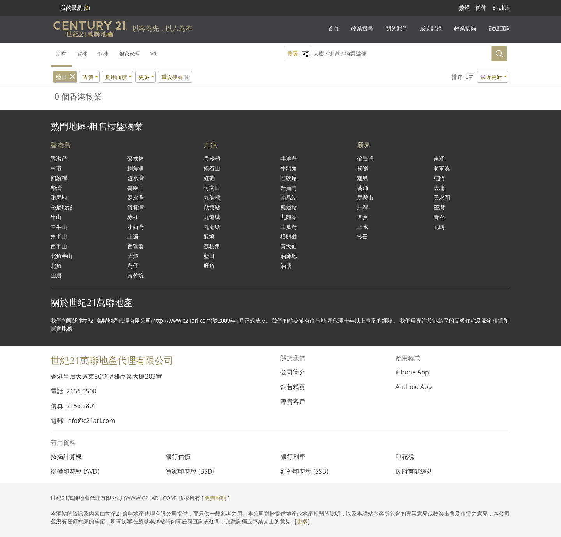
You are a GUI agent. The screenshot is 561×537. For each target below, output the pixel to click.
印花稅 (404, 456)
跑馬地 (59, 197)
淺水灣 (135, 178)
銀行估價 (178, 456)
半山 (56, 217)
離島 (362, 178)
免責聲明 (215, 498)
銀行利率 (292, 456)
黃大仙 (288, 246)
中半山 (59, 226)
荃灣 (439, 207)
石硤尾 (288, 178)
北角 (56, 265)
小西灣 (135, 226)
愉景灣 (365, 158)
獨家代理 (129, 53)
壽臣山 (135, 187)
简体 (481, 7)
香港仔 (59, 158)
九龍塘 (212, 226)
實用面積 (116, 77)
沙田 (362, 236)
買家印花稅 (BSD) (190, 471)
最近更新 (491, 77)
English (501, 7)
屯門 (439, 178)
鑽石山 (212, 168)
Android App (413, 387)
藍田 (61, 77)
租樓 (103, 53)
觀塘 (209, 236)
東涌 (439, 158)
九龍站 (288, 217)
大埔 (439, 187)
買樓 (82, 53)
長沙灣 (212, 158)
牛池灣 (288, 158)
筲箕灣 (135, 207)
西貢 (362, 217)
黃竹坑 (135, 275)
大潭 (132, 256)
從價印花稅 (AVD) (75, 471)
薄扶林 (135, 158)
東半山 (59, 236)
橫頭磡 (288, 236)
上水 (362, 226)
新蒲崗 (288, 187)
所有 (61, 53)
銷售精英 (292, 387)
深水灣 (135, 197)
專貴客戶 (292, 401)
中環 (56, 168)
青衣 (439, 217)
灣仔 (132, 265)
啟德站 (212, 207)
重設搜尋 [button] (175, 77)
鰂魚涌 (135, 168)
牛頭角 (288, 168)
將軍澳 (442, 168)
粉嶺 (362, 168)
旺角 (209, 265)
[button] (480, 77)
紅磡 (209, 178)
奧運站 (288, 207)
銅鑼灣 (59, 178)
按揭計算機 (66, 456)
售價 (88, 77)
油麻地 (288, 256)
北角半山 (61, 256)
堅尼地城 (61, 207)
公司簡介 (292, 372)
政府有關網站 (414, 471)
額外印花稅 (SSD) (304, 471)
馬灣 (362, 207)
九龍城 (212, 217)
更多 (302, 521)
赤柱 (132, 217)
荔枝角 (212, 246)
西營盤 (135, 246)
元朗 (439, 226)
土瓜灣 (288, 226)
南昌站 (288, 197)
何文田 (212, 187)
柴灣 (56, 187)
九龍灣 (212, 197)
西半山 (59, 246)
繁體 (464, 7)
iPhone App (412, 372)
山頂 (56, 275)
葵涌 (362, 187)
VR (153, 53)
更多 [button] (144, 77)
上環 (132, 236)
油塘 (285, 265)
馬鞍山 (365, 197)
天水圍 (442, 197)
